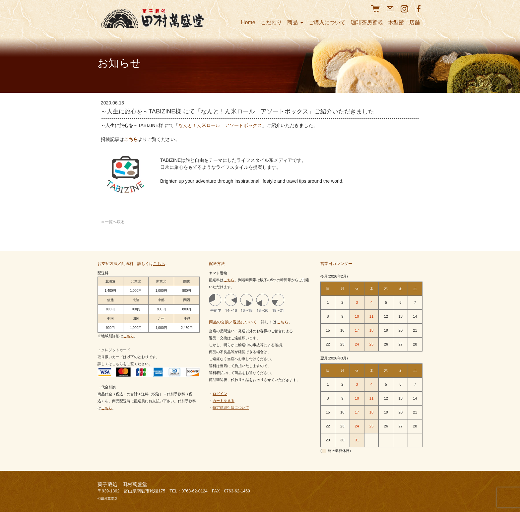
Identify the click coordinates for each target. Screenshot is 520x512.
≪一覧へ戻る (113, 222)
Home (248, 22)
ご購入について (327, 22)
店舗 (414, 22)
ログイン (220, 394)
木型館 (396, 22)
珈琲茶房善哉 (367, 22)
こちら (131, 139)
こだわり (271, 22)
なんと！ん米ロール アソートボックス (220, 125)
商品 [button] (295, 22)
